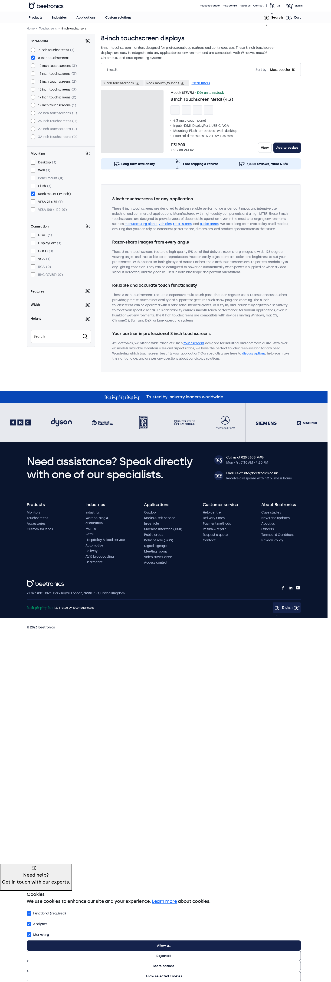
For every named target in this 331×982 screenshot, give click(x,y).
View (265, 147)
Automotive (94, 545)
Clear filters (201, 83)
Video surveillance (158, 557)
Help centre (230, 5)
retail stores (182, 223)
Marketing (38, 934)
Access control (155, 562)
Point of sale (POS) (158, 540)
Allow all (163, 945)
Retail (89, 534)
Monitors (33, 512)
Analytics (37, 923)
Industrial (92, 512)
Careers (267, 529)
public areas (209, 223)
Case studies (271, 512)
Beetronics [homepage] (46, 6)
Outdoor (150, 512)
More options (163, 966)
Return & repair (214, 529)
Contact (258, 5)
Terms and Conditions (277, 534)
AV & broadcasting (99, 556)
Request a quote (210, 5)
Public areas (153, 534)
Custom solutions (118, 17)
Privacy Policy (272, 540)
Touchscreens (37, 518)
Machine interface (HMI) (163, 529)
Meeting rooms (155, 551)
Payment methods (217, 523)
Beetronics (35, 582)
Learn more (164, 901)
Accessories (36, 523)
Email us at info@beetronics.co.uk (252, 473)
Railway (91, 551)
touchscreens (194, 343)
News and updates (275, 518)
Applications (85, 17)
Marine (90, 528)
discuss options (253, 353)
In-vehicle (151, 523)
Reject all (163, 955)
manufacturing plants (141, 223)
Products (35, 17)
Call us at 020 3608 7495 (245, 457)
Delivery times (214, 518)
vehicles (165, 223)
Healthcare (94, 562)
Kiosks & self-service (159, 518)
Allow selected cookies (163, 976)
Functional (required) (46, 913)
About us (245, 5)
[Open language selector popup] (276, 6)
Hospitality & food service (105, 539)
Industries (59, 17)
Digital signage (155, 545)
